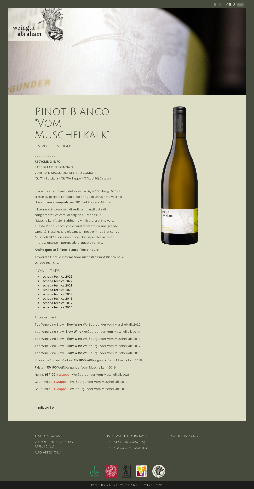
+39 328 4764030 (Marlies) (126, 448)
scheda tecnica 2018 (56, 298)
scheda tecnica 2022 (56, 281)
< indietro (45, 407)
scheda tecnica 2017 (56, 303)
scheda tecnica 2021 (56, 285)
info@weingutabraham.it (126, 436)
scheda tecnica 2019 (56, 294)
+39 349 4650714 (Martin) (125, 442)
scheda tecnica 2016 (56, 307)
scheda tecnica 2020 (56, 290)
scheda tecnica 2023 (56, 276)
